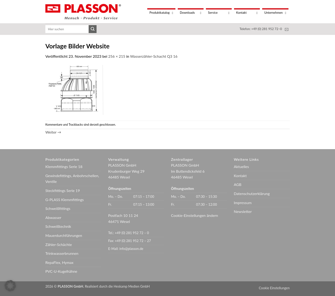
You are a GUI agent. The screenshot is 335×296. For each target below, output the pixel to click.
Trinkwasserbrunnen (61, 253)
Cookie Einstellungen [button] (274, 288)
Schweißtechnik (58, 226)
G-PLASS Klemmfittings (64, 199)
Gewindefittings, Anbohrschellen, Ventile (72, 178)
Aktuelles (241, 166)
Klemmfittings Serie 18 (63, 166)
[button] (10, 286)
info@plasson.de (131, 249)
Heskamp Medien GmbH (132, 286)
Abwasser (53, 217)
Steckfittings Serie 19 (62, 190)
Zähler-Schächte (58, 244)
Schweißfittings (57, 208)
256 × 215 (116, 56)
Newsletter (243, 211)
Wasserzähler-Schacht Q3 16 (154, 56)
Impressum (242, 202)
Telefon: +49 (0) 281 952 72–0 (261, 29)
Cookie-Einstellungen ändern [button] (194, 215)
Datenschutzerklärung (252, 193)
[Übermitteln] (93, 29)
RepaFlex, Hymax (59, 262)
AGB (237, 184)
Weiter (53, 132)
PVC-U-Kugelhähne (61, 271)
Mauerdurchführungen (63, 235)
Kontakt (240, 175)
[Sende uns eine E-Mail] (286, 29)
